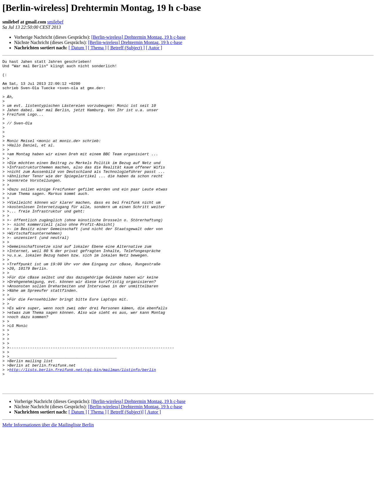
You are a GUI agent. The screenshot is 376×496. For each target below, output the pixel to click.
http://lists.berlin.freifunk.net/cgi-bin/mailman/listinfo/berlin (82, 432)
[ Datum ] (77, 47)
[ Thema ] (97, 47)
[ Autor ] (154, 47)
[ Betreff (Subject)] (125, 477)
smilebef (55, 21)
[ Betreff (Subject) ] (126, 47)
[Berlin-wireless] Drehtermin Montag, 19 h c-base (138, 37)
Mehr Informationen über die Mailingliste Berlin (48, 490)
